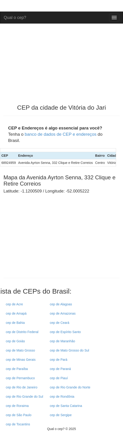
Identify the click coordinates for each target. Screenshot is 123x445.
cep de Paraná (60, 369)
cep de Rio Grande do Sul (24, 396)
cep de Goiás (15, 341)
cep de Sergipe (61, 415)
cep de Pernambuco (20, 378)
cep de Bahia (15, 323)
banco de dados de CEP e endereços (61, 134)
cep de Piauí (59, 378)
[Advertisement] (42, 239)
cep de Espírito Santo (65, 332)
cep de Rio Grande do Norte (70, 387)
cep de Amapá (16, 313)
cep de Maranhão (62, 341)
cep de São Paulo (19, 415)
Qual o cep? (15, 17)
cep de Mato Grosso (20, 350)
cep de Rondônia (62, 396)
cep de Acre (14, 304)
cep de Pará (58, 359)
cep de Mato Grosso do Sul (69, 350)
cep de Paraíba (17, 369)
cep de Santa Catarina (66, 406)
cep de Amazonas (63, 313)
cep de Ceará (59, 323)
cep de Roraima (17, 406)
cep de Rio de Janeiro (21, 387)
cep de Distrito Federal (22, 332)
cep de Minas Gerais (20, 359)
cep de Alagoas (61, 304)
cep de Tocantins (18, 424)
